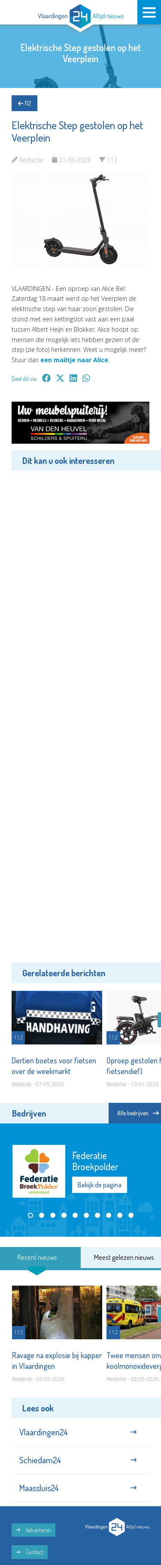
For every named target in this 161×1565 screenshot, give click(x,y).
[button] (30, 1215)
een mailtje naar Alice (74, 360)
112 (24, 103)
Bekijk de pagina (100, 1185)
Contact (29, 1552)
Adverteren (33, 1530)
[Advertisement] (80, 715)
